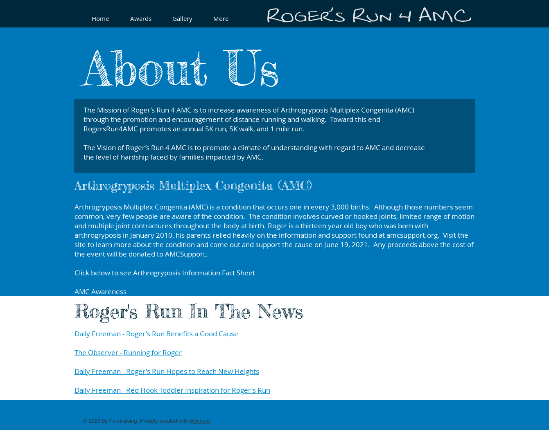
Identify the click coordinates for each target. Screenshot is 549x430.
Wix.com (200, 421)
